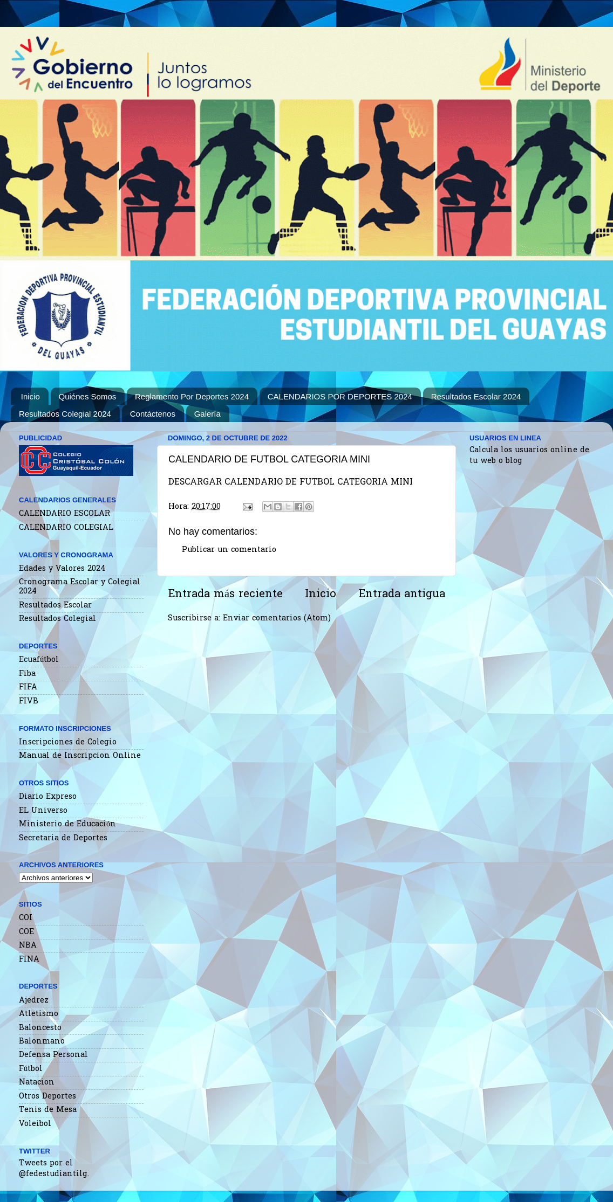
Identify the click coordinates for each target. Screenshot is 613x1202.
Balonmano (42, 1041)
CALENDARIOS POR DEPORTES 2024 (340, 396)
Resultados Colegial (57, 619)
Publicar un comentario (229, 550)
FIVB (28, 701)
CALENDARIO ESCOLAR (64, 514)
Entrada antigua (401, 594)
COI (25, 918)
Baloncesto (40, 1028)
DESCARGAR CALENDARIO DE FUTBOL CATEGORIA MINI (290, 482)
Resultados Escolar (55, 605)
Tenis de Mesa (48, 1110)
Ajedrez (34, 1000)
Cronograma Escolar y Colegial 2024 (79, 587)
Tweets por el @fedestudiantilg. (54, 1169)
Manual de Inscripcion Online (80, 756)
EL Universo (43, 811)
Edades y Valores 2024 (62, 569)
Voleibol (35, 1124)
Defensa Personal (53, 1055)
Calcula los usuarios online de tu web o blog (529, 456)
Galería (207, 413)
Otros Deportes (47, 1096)
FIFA (28, 687)
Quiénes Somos (88, 396)
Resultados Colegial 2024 (65, 413)
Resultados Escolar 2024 (476, 396)
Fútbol (31, 1069)
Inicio (30, 396)
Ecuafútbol (39, 660)
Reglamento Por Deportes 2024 (192, 396)
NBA (28, 945)
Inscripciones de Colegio (68, 742)
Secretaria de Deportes (63, 838)
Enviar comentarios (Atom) (277, 618)
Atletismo (38, 1014)
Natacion (37, 1082)
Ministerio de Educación (67, 824)
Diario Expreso (48, 797)
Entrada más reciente (225, 594)
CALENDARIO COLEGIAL (66, 528)
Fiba (27, 674)
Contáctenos (152, 413)
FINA (29, 959)
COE (26, 932)
